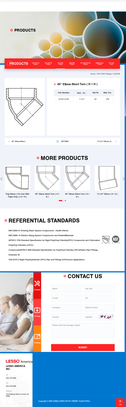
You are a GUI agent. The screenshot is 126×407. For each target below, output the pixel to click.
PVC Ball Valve (67, 383)
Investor (44, 374)
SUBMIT (82, 347)
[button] (123, 179)
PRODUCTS (44, 6)
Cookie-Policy (84, 395)
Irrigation (86, 368)
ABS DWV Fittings (68, 374)
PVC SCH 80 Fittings (69, 368)
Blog (121, 365)
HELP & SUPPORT (76, 6)
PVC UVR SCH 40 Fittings (70, 376)
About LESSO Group (48, 368)
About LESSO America (49, 365)
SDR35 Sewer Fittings (69, 380)
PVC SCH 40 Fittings (69, 365)
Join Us (100, 371)
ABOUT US (31, 6)
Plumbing (86, 365)
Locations (101, 368)
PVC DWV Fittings (104, 74)
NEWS (91, 6)
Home (93, 74)
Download (101, 365)
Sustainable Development (50, 370)
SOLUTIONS (58, 6)
